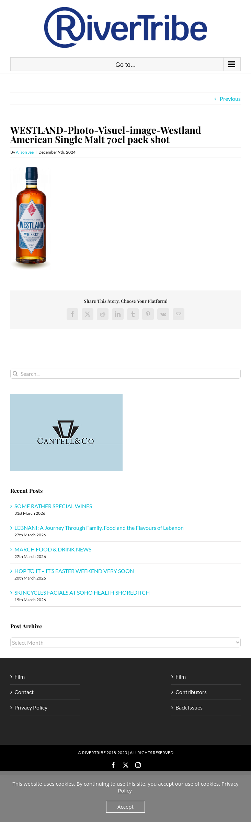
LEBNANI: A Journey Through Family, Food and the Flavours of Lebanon (99, 527)
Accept (125, 806)
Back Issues (189, 707)
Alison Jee (25, 152)
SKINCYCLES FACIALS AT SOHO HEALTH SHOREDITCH (82, 592)
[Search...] (125, 374)
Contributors (191, 692)
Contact (24, 692)
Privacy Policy (30, 707)
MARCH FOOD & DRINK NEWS (52, 549)
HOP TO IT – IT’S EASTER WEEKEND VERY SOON (74, 571)
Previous (230, 98)
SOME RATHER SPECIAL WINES (53, 506)
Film (19, 676)
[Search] (15, 374)
